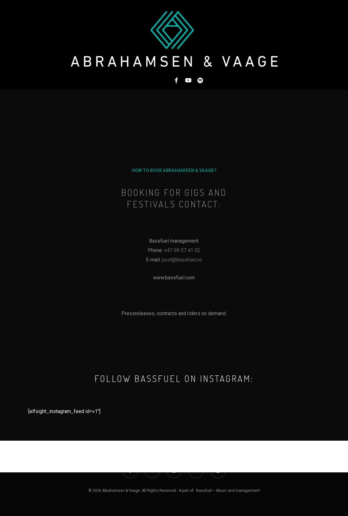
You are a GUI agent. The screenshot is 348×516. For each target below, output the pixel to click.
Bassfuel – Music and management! (228, 490)
